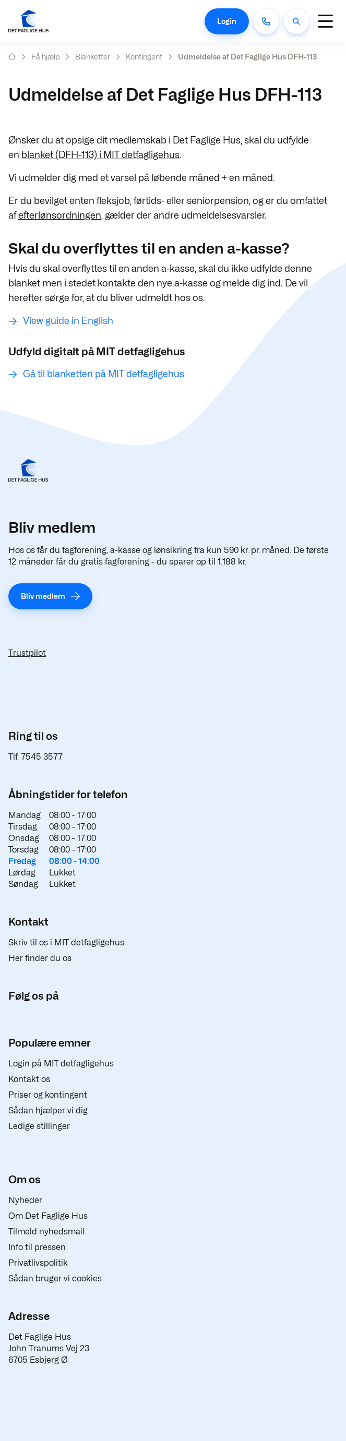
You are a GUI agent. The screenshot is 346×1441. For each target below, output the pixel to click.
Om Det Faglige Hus (48, 1216)
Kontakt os (29, 1079)
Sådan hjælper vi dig (48, 1110)
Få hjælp (45, 56)
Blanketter (92, 56)
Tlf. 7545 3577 (35, 757)
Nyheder (25, 1200)
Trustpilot (27, 653)
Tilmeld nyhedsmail (46, 1231)
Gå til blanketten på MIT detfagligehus (103, 373)
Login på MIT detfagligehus (61, 1063)
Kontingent (144, 56)
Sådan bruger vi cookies (55, 1278)
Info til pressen (37, 1247)
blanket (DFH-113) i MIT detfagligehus (100, 154)
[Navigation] (325, 21)
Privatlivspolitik (38, 1263)
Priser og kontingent (47, 1095)
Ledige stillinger (39, 1126)
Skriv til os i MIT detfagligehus (66, 942)
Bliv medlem (43, 596)
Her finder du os (39, 958)
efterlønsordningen (59, 215)
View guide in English (68, 320)
